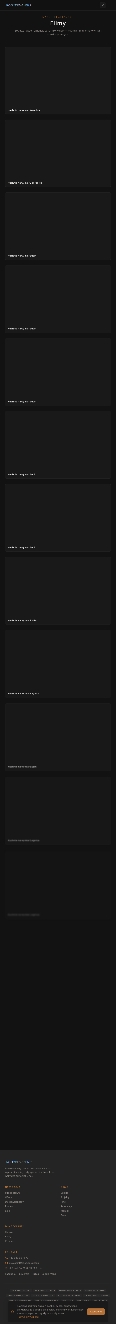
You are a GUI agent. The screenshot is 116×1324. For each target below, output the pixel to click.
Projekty (65, 1197)
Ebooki (9, 1232)
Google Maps (49, 1274)
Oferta (8, 1197)
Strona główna (13, 1192)
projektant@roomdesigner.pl (22, 1263)
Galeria (64, 1192)
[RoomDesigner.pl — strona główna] (19, 5)
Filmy (63, 1201)
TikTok (35, 1274)
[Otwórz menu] (109, 5)
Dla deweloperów (14, 1201)
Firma (63, 1215)
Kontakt (65, 1210)
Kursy (8, 1236)
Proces (9, 1206)
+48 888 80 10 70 (16, 1257)
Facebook (10, 1274)
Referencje (67, 1206)
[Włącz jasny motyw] (103, 5)
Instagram (24, 1274)
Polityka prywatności (87, 1312)
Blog (7, 1210)
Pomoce (9, 1241)
